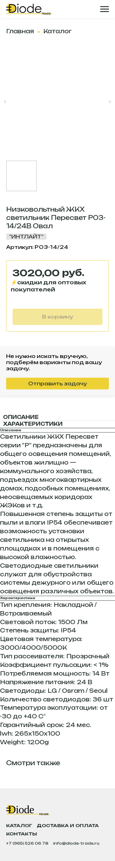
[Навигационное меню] (104, 9)
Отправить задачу (57, 383)
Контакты (21, 833)
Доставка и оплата (68, 825)
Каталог (57, 31)
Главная (20, 31)
